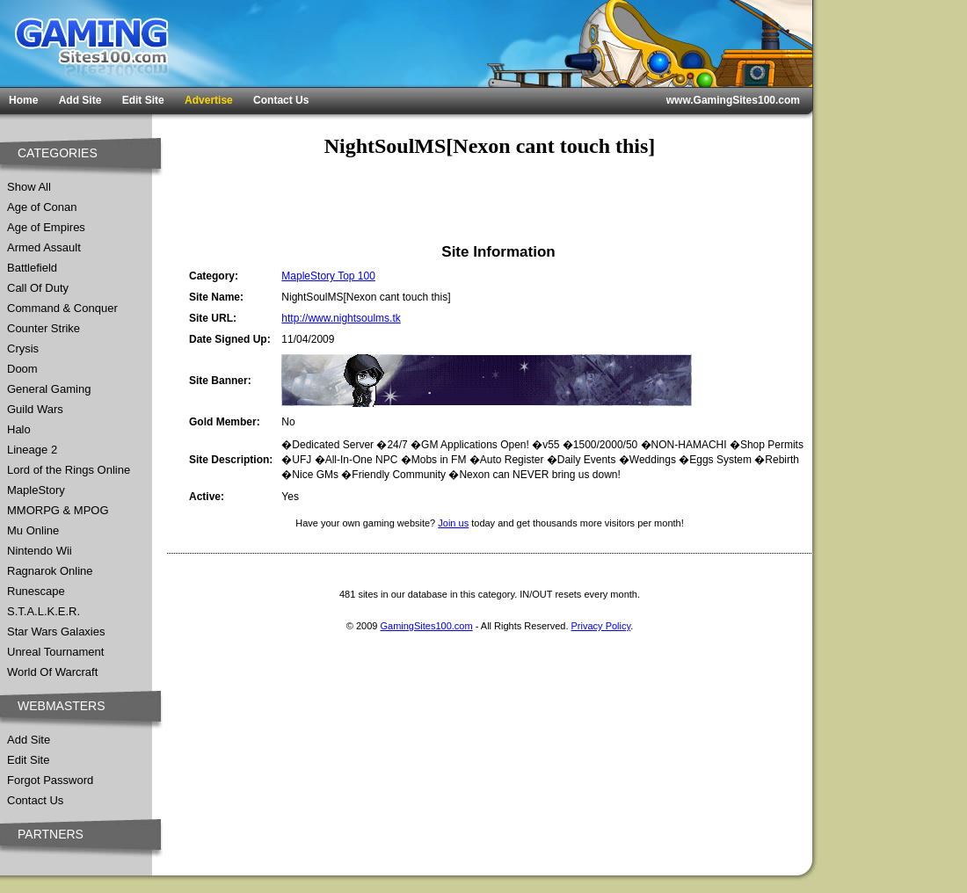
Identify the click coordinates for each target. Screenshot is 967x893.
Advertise (209, 100)
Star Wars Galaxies (56, 631)
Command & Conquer (62, 308)
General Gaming (49, 389)
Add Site (80, 100)
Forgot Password (50, 780)
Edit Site (143, 100)
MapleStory (36, 490)
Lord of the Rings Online (68, 469)
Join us (453, 523)
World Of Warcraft (52, 672)
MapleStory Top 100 (328, 276)
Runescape (36, 591)
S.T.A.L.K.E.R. (43, 611)
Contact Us (281, 100)
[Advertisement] (280, 200)
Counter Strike (43, 328)
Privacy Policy (601, 626)
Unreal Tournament (55, 651)
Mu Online (33, 530)
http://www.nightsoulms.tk (340, 318)
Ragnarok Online (50, 570)
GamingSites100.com (426, 626)
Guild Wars (35, 409)
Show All (29, 186)
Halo (19, 429)
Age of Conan (42, 207)
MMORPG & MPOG (58, 510)
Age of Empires (46, 227)
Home (23, 100)
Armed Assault (44, 247)
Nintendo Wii (39, 550)
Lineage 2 (32, 449)
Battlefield (32, 267)
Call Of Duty (38, 287)
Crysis (23, 348)
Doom (22, 368)
